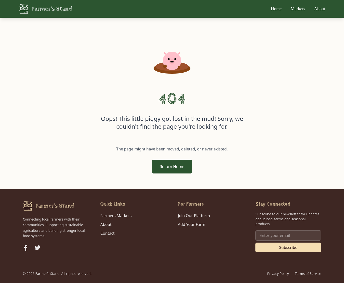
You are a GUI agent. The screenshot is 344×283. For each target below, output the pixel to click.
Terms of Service (308, 273)
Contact (107, 233)
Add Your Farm (191, 224)
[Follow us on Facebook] (26, 248)
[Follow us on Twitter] (37, 248)
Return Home (172, 166)
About (319, 8)
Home (277, 8)
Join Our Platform (194, 215)
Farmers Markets (116, 215)
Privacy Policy (278, 273)
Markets (298, 8)
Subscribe (288, 247)
